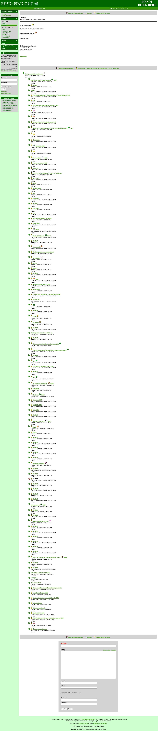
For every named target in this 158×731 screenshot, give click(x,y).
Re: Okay (37, 322)
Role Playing (6, 36)
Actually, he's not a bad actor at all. (42, 333)
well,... (35, 85)
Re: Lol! (35, 241)
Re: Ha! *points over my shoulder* (43, 252)
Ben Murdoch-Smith (88, 719)
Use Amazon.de (7, 110)
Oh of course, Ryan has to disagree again (47, 344)
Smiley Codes (106, 650)
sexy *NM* (36, 388)
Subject (64, 643)
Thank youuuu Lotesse (40, 629)
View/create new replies (66, 68)
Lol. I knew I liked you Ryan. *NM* (43, 366)
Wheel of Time (7, 31)
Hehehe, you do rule (39, 608)
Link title (63, 681)
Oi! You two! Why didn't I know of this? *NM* (46, 294)
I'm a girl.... (34, 577)
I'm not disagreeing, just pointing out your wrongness (51, 350)
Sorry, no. (36, 178)
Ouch (36, 427)
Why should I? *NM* (38, 505)
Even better (37, 258)
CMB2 (4, 23)
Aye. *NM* (36, 410)
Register (4, 91)
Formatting (113, 650)
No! (34, 193)
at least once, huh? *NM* (42, 421)
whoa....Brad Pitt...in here (42, 521)
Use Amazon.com (8, 107)
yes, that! (36, 208)
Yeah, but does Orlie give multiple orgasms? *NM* (48, 618)
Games (5, 34)
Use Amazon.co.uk (8, 108)
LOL (34, 100)
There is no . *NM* (41, 236)
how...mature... (37, 603)
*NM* (36, 229)
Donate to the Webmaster (10, 104)
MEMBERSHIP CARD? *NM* (41, 284)
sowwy (35, 268)
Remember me (7, 87)
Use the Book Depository (10, 105)
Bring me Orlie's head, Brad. (35, 74)
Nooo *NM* (36, 223)
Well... (35, 432)
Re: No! (35, 203)
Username (4, 78)
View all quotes (4, 70)
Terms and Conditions (100, 723)
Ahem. (33, 90)
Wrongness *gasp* (40, 463)
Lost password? (6, 93)
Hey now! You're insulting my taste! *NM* (45, 105)
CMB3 (4, 25)
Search (89, 13)
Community (6, 37)
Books (4, 29)
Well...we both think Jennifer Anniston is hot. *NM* (50, 557)
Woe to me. (36, 299)
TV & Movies (6, 33)
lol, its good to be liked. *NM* (43, 383)
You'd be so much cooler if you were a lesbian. (47, 173)
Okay (35, 316)
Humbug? (36, 198)
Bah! (34, 183)
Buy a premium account (9, 100)
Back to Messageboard (75, 13)
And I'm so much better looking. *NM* (44, 80)
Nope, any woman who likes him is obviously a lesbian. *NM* (53, 128)
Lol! (34, 213)
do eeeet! (23, 56)
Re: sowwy (36, 289)
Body (63, 650)
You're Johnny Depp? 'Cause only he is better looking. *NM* (51, 95)
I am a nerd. (38, 247)
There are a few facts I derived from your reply (47, 588)
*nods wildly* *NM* (38, 613)
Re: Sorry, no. (37, 188)
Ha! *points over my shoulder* (42, 218)
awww (35, 263)
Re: (35, 361)
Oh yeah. (35, 168)
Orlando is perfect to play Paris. (41, 572)
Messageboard (7, 15)
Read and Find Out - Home (30, 3)
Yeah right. (36, 140)
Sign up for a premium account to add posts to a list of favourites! (98, 68)
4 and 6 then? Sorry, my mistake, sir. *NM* (46, 598)
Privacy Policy (83, 723)
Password (4, 82)
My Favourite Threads (103, 13)
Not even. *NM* (37, 400)
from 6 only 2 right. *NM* (40, 593)
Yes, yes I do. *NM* (40, 158)
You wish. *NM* (39, 146)
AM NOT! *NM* (37, 405)
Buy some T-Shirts (8, 102)
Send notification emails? (68, 693)
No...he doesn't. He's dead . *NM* (44, 122)
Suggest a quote (12, 70)
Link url (63, 685)
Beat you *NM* (38, 395)
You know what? (36, 583)
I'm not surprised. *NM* (40, 163)
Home (4, 14)
